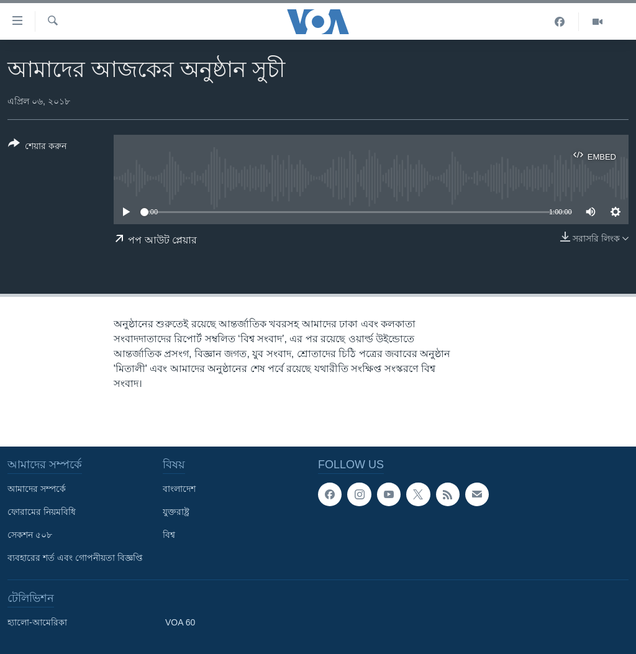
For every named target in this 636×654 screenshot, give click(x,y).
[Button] (37, 147)
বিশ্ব (169, 535)
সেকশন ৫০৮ (29, 535)
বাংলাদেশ (179, 489)
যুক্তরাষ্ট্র (176, 512)
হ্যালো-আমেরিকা (37, 622)
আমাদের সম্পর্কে (36, 489)
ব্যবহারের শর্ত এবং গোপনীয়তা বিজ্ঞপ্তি (75, 558)
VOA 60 (180, 622)
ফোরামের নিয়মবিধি (41, 512)
